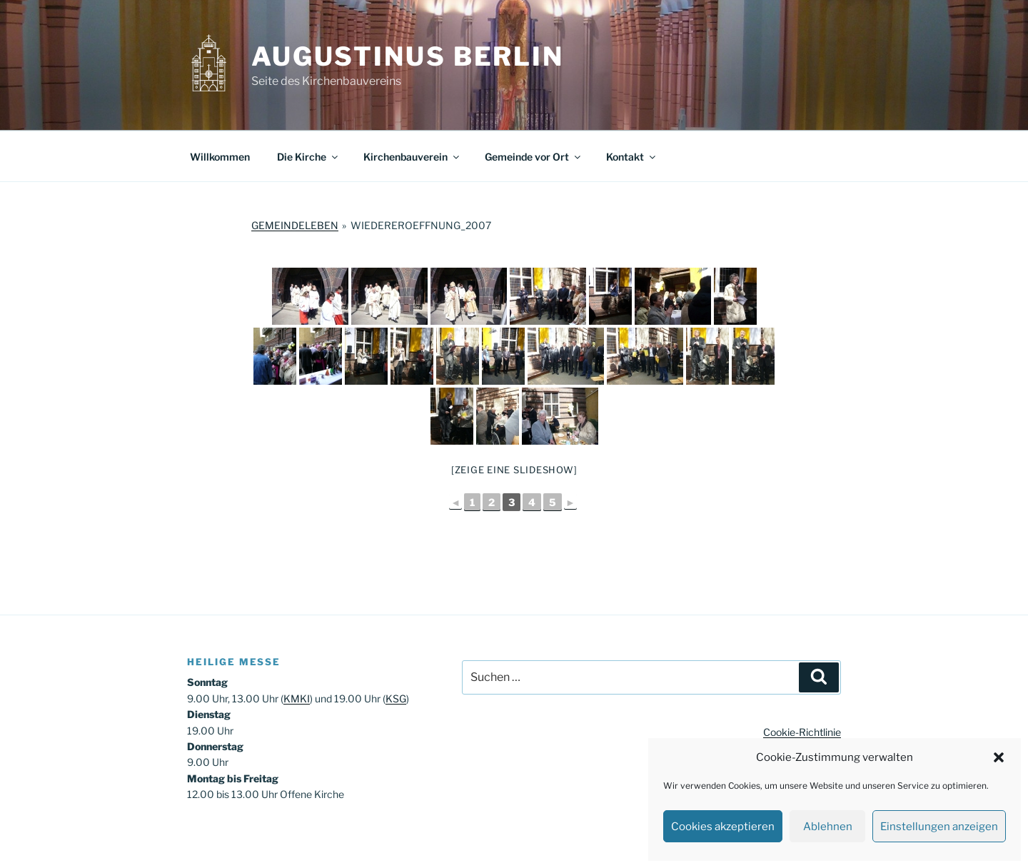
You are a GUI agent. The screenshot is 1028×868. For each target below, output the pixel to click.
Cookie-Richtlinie (802, 732)
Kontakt (631, 157)
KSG (396, 698)
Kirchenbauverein (412, 157)
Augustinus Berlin (407, 56)
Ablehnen (827, 826)
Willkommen (220, 157)
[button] (999, 757)
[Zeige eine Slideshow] (514, 469)
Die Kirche (308, 157)
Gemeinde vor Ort (534, 157)
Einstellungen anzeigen (939, 826)
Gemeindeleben (294, 225)
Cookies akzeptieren (723, 826)
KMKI (296, 698)
